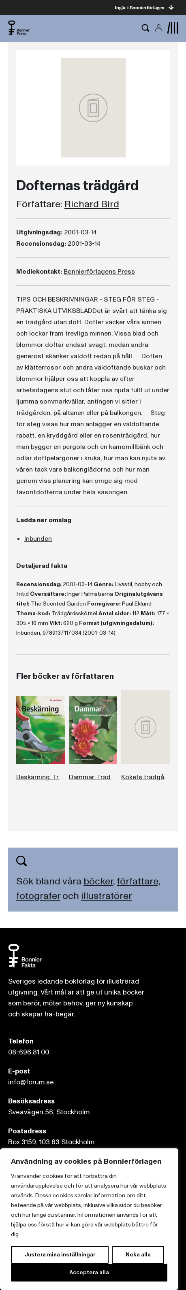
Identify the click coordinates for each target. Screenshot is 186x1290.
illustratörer (106, 896)
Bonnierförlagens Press (99, 271)
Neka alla (138, 1254)
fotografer (38, 896)
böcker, (99, 881)
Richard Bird (91, 204)
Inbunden (38, 538)
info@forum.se (31, 1082)
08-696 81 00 (28, 1052)
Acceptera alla (89, 1272)
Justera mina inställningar (60, 1254)
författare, (138, 881)
